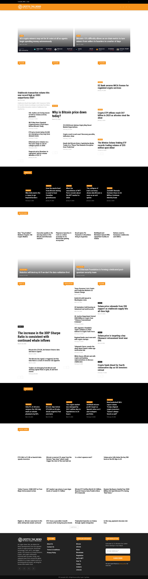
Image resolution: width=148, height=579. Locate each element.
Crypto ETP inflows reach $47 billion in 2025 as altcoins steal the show (114, 115)
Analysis (28, 190)
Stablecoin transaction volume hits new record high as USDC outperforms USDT (33, 95)
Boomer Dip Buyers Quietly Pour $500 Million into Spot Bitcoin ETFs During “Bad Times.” (117, 491)
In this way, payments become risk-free (116, 522)
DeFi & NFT (28, 404)
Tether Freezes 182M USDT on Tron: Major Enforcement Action (30, 490)
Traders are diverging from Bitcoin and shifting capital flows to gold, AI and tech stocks (43, 370)
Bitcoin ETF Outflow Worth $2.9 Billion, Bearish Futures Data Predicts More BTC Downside (88, 491)
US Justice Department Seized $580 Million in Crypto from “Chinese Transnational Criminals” (85, 319)
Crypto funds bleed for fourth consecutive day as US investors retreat (112, 367)
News (21, 35)
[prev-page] (19, 161)
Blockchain (23, 269)
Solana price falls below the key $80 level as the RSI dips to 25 (116, 458)
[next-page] (22, 161)
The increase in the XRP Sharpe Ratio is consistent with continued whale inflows (39, 336)
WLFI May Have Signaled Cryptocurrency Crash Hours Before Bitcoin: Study (39, 124)
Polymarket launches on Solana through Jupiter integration (86, 522)
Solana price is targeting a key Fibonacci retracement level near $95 (113, 338)
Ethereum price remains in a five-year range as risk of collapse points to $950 (38, 144)
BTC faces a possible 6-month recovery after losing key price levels (59, 522)
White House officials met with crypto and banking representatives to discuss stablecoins (85, 359)
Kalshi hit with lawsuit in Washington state (83, 299)
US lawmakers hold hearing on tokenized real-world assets (84, 308)
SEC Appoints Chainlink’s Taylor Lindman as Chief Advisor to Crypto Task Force (84, 330)
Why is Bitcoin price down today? (69, 114)
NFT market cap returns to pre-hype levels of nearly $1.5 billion (58, 490)
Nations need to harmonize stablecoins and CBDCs (121, 235)
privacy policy (122, 563)
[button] (128, 1)
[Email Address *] (118, 551)
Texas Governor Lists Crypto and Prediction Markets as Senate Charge (84, 290)
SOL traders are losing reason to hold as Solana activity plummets (39, 115)
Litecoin (100, 82)
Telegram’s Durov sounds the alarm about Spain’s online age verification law (85, 348)
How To (20, 326)
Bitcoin (55, 106)
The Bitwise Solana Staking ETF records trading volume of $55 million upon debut (112, 145)
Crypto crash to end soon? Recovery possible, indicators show (79, 135)
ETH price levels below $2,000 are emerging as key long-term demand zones (39, 134)
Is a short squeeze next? (83, 457)
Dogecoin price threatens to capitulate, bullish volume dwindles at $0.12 (38, 153)
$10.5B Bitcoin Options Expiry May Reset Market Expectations (77, 126)
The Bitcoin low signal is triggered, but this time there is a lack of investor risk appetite (44, 360)
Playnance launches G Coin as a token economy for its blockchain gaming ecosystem (63, 236)
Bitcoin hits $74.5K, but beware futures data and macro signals (44, 351)
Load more (74, 527)
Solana (100, 303)
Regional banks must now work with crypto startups (85, 338)
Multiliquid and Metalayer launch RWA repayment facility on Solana (102, 235)
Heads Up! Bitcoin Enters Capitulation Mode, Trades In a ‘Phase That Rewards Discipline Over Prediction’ (78, 145)
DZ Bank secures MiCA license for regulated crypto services (113, 86)
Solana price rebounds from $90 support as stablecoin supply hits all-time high (113, 309)
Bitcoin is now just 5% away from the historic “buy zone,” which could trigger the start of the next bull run (59, 459)
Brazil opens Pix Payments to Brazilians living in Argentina (83, 235)
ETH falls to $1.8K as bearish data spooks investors (30, 458)
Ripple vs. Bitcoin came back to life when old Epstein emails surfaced (30, 522)
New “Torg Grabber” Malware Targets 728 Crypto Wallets (25, 235)
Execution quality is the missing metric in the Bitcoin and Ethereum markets (45, 235)
